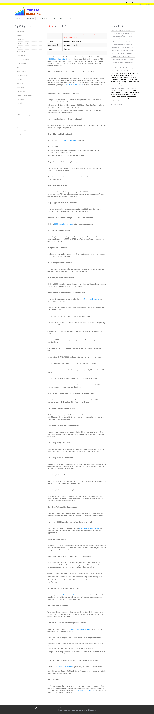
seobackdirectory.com (79, 708)
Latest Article (73, 18)
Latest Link (59, 18)
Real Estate (20, 99)
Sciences (19, 119)
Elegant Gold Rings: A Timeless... (122, 54)
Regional (19, 111)
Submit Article (44, 18)
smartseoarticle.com (49, 708)
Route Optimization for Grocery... (122, 59)
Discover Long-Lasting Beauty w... (122, 62)
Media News (20, 87)
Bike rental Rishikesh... (118, 39)
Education (20, 48)
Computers (20, 40)
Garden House (21, 71)
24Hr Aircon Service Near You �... (122, 45)
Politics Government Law (24, 95)
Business (20, 36)
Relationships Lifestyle (24, 115)
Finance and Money (23, 60)
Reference (20, 107)
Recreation (20, 103)
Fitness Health (21, 64)
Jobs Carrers (20, 83)
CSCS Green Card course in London (79, 629)
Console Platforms (22, 44)
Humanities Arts (22, 75)
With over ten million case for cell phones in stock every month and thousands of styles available (125, 88)
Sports (19, 127)
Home (18, 18)
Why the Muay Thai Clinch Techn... (122, 51)
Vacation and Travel (23, 131)
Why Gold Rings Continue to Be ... (122, 30)
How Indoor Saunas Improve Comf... (123, 48)
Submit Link (29, 18)
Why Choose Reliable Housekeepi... (123, 68)
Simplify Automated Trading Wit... (122, 33)
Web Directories (22, 135)
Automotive (20, 32)
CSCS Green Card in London (59, 59)
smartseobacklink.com (21, 708)
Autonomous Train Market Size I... (122, 42)
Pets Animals (21, 91)
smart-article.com (106, 708)
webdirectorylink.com (64, 708)
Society (19, 123)
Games (19, 67)
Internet (19, 79)
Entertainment (21, 52)
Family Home (21, 56)
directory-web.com (94, 708)
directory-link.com (36, 708)
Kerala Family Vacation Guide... (121, 56)
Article (50, 26)
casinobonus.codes (117, 104)
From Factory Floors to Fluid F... (121, 65)
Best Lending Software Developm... (122, 36)
